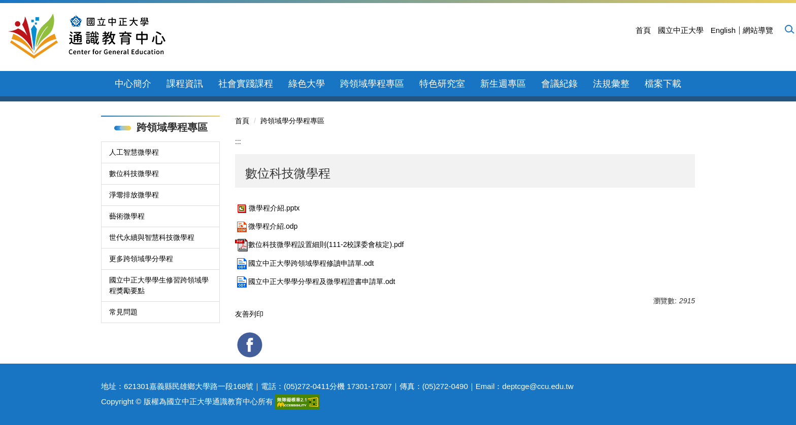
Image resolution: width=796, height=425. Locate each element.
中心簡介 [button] (133, 84)
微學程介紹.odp (266, 226)
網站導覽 (758, 30)
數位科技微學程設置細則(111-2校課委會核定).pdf (319, 244)
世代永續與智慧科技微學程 (151, 237)
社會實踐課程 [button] (245, 84)
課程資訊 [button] (185, 84)
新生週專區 (503, 84)
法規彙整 (611, 84)
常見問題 (123, 312)
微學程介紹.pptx (267, 208)
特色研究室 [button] (442, 84)
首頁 (643, 30)
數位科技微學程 (134, 173)
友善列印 (249, 314)
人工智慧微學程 (134, 152)
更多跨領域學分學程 (141, 259)
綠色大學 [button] (306, 84)
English (723, 30)
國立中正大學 (681, 30)
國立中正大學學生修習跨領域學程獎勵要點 (159, 285)
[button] (789, 29)
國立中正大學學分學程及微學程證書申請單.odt (315, 281)
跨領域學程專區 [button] (372, 84)
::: (238, 141)
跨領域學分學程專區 (292, 121)
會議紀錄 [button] (559, 84)
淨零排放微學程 (134, 195)
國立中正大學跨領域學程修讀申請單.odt (304, 263)
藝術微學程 (127, 216)
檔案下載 (663, 84)
